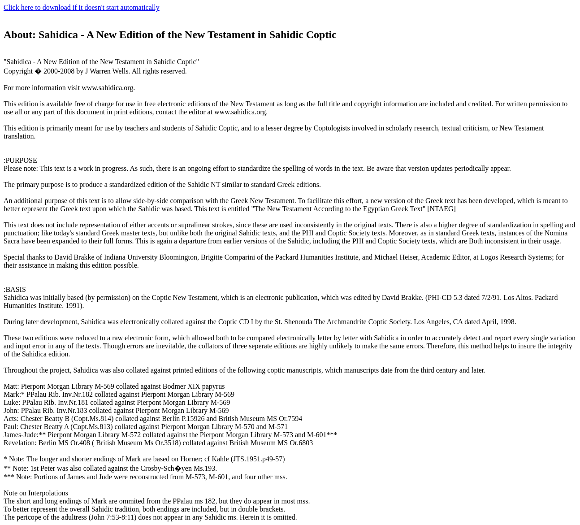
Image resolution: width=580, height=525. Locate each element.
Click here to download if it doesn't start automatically (82, 7)
